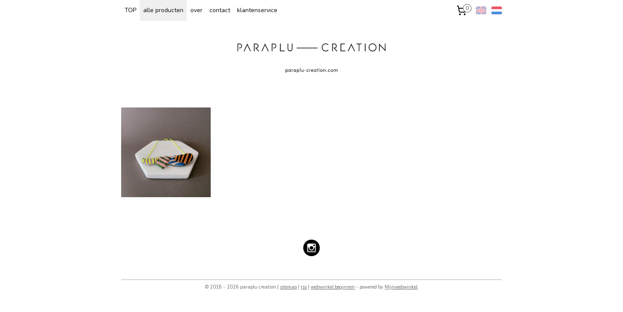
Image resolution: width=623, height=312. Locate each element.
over (196, 10)
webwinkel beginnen (333, 287)
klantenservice (257, 10)
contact (219, 10)
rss (304, 287)
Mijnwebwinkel (401, 287)
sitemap (288, 287)
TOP (130, 10)
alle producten (163, 10)
